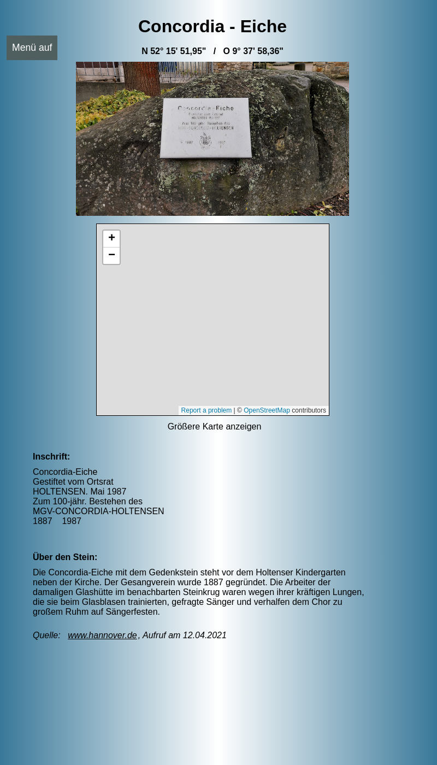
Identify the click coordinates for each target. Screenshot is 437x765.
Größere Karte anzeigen (215, 426)
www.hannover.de (102, 635)
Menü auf (32, 47)
